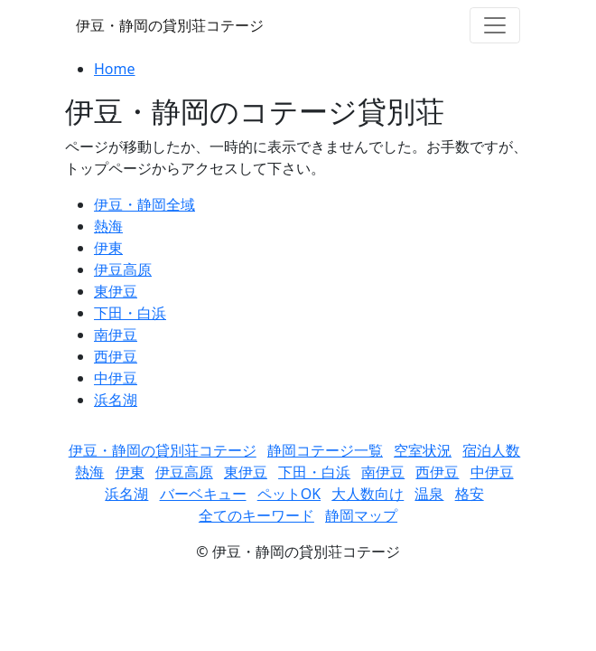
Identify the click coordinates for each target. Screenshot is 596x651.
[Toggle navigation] (495, 25)
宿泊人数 (491, 450)
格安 (469, 494)
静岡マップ (361, 515)
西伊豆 (115, 356)
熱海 (108, 226)
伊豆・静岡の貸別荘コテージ (170, 25)
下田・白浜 (130, 313)
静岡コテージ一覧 (325, 450)
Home (114, 69)
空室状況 (423, 450)
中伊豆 (115, 378)
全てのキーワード (256, 515)
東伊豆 (115, 291)
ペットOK (289, 494)
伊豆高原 (123, 269)
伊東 (108, 248)
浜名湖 (115, 400)
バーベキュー (203, 494)
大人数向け (367, 494)
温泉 (428, 494)
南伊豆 (115, 334)
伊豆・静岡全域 (144, 204)
